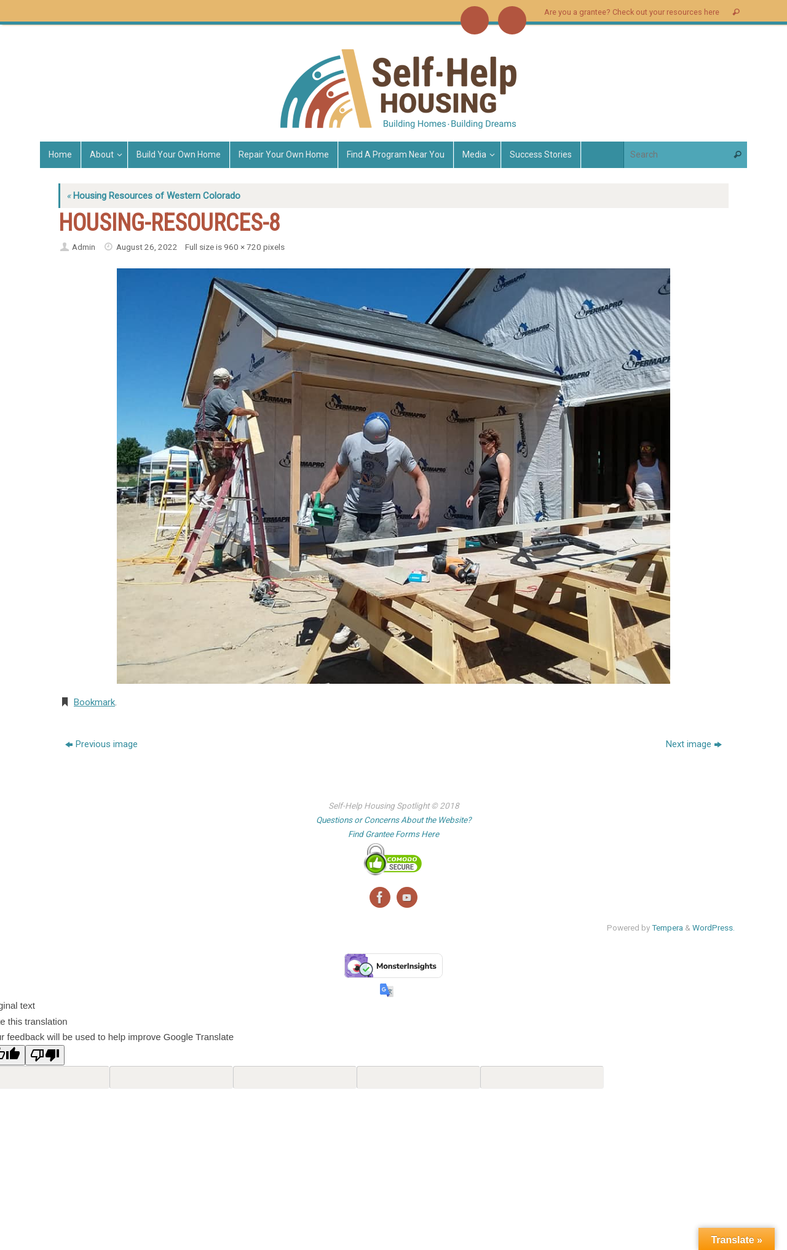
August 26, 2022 (147, 247)
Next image (694, 744)
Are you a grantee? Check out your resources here (631, 12)
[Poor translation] (45, 1055)
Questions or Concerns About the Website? (393, 820)
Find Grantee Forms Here (393, 834)
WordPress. (713, 927)
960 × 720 (242, 247)
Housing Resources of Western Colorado (153, 195)
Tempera (667, 927)
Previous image (101, 744)
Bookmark (94, 702)
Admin (83, 247)
